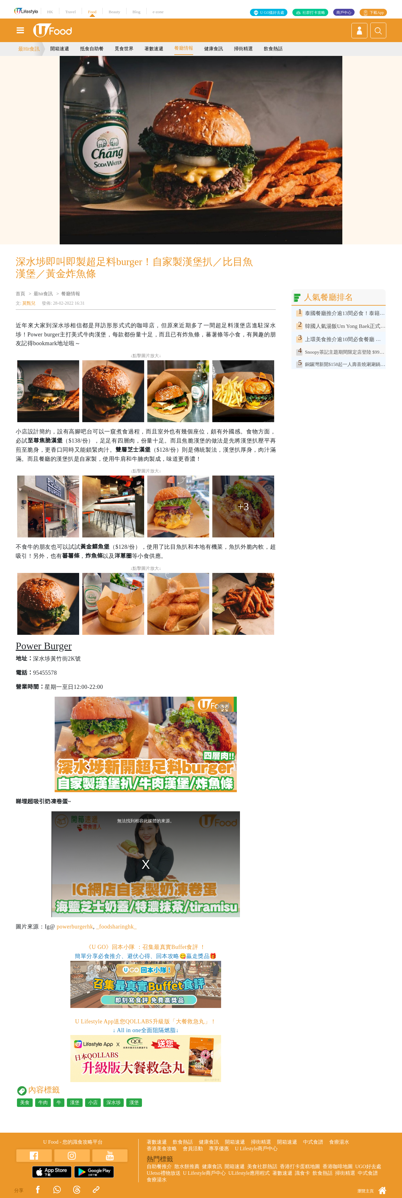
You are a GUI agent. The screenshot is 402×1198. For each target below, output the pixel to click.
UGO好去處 (368, 1166)
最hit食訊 (43, 293)
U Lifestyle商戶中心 (256, 1148)
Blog (136, 11)
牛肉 (43, 1102)
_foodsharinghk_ (116, 926)
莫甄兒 (28, 303)
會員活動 (193, 1148)
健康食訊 (213, 48)
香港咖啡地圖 (338, 1166)
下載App (377, 12)
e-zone (158, 11)
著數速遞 (153, 48)
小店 (93, 1102)
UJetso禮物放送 (164, 1173)
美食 (25, 1102)
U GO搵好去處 (272, 12)
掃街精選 (243, 48)
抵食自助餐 (92, 48)
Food (92, 11)
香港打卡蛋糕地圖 (300, 1166)
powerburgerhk (75, 926)
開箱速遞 (59, 48)
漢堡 (74, 1102)
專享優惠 (219, 1148)
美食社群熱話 (262, 1166)
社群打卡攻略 (313, 12)
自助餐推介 (159, 1166)
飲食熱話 (273, 48)
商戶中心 (343, 12)
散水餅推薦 (186, 1166)
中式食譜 (313, 1142)
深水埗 (113, 1102)
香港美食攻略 (162, 1148)
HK (50, 11)
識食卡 (302, 1173)
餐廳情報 (183, 48)
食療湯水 (339, 1142)
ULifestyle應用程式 (249, 1173)
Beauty (114, 11)
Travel (70, 11)
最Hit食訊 (29, 49)
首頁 (20, 293)
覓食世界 (124, 48)
